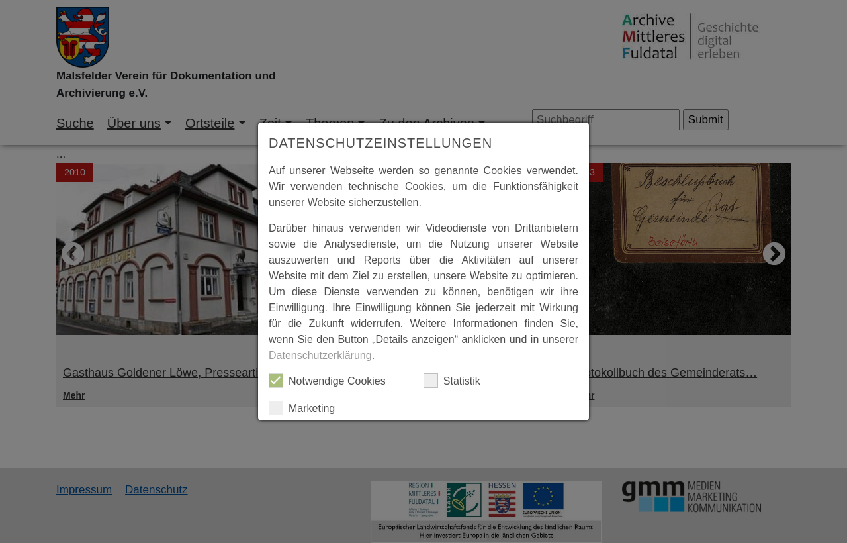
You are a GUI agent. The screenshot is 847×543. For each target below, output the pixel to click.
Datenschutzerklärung (320, 355)
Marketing (302, 408)
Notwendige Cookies (327, 380)
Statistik (452, 380)
